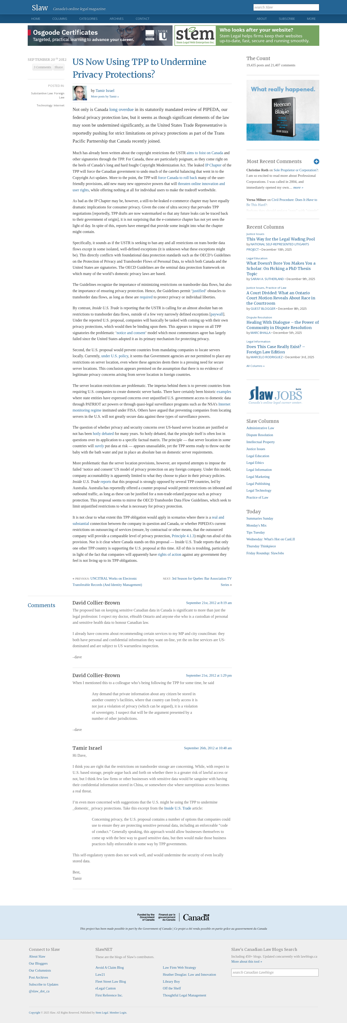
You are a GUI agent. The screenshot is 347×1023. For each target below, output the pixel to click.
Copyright (34, 1012)
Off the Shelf (172, 988)
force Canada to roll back (177, 178)
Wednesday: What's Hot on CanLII (271, 539)
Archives (117, 18)
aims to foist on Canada (205, 153)
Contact (142, 18)
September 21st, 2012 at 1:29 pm (209, 675)
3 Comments (42, 67)
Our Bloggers (38, 963)
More (311, 18)
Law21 (100, 974)
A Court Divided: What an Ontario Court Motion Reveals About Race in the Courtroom (281, 298)
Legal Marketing (258, 477)
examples (224, 392)
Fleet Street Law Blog (110, 981)
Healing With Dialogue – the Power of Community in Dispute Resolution (283, 325)
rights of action (169, 554)
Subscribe (287, 18)
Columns (59, 18)
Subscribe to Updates (43, 984)
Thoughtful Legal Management (184, 995)
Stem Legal (101, 1012)
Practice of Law (276, 287)
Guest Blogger (263, 308)
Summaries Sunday (260, 518)
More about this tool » (246, 961)
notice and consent (131, 333)
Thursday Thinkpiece (261, 546)
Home (35, 18)
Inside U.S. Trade (177, 808)
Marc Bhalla (261, 332)
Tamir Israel (105, 91)
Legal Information (258, 341)
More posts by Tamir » (105, 96)
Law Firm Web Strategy (179, 967)
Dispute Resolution (259, 317)
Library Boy (171, 981)
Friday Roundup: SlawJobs (265, 553)
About (262, 18)
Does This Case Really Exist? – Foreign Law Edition (276, 349)
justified (199, 291)
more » (298, 187)
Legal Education (257, 258)
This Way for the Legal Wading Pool (281, 239)
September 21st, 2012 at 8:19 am (209, 603)
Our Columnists (40, 970)
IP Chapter (213, 165)
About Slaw (37, 956)
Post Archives (38, 977)
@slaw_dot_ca (39, 991)
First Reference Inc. (109, 995)
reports (105, 482)
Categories (88, 18)
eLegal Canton (105, 988)
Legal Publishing (258, 484)
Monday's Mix (257, 525)
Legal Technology (259, 490)
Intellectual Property (261, 442)
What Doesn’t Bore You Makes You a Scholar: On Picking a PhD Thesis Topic (281, 268)
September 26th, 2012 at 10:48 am (208, 748)
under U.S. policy (114, 356)
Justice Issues (255, 234)
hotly (97, 434)
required (146, 297)
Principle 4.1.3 (183, 536)
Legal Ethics (255, 463)
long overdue (121, 109)
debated (108, 434)
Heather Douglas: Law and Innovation (189, 974)
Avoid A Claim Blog (109, 967)
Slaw (40, 8)
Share (59, 67)
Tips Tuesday (256, 532)
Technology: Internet (50, 105)
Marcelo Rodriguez (267, 357)
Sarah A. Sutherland (267, 279)
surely (99, 446)
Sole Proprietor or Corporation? (296, 170)
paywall (217, 314)
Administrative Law (260, 428)
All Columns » (256, 366)
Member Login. (118, 1012)
